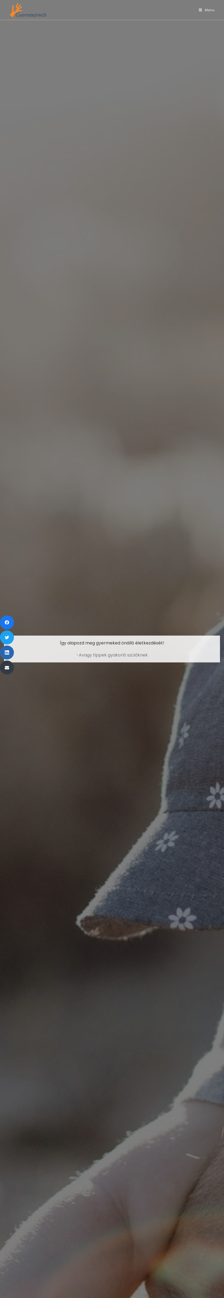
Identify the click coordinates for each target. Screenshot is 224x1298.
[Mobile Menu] (207, 10)
